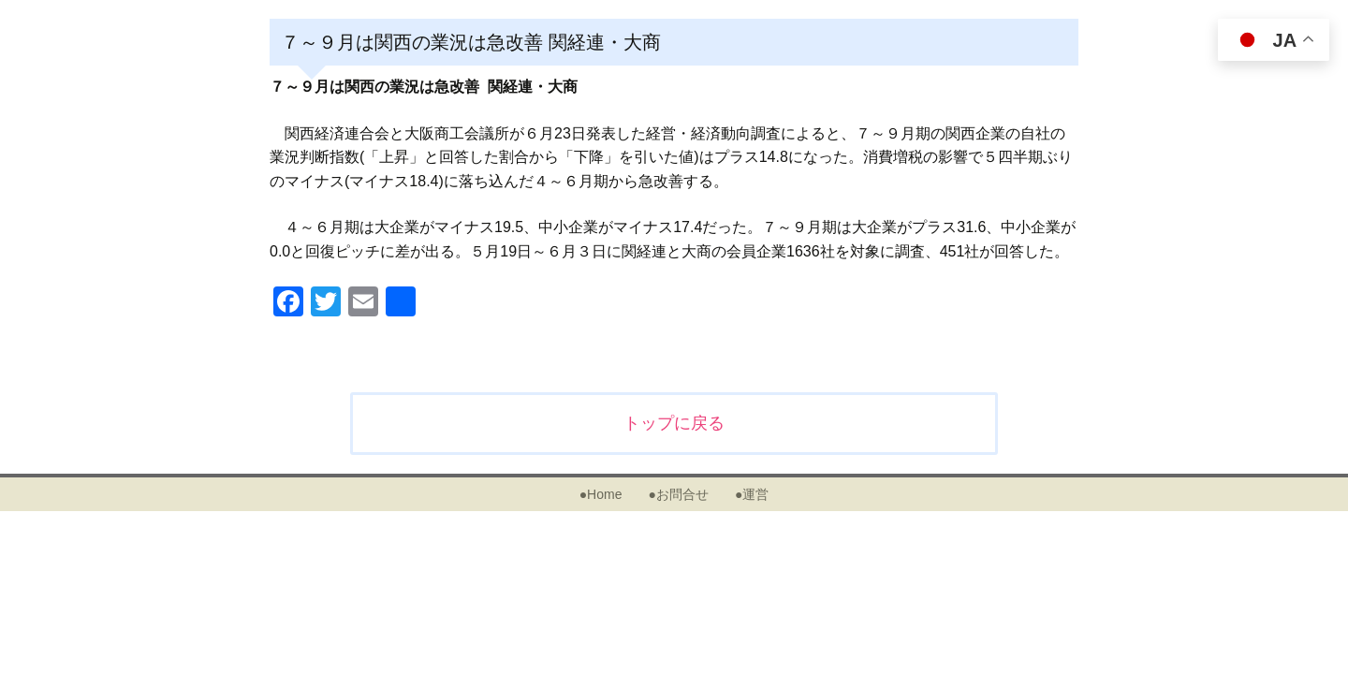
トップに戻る (674, 423)
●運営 (752, 494)
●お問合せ (678, 494)
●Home (601, 494)
